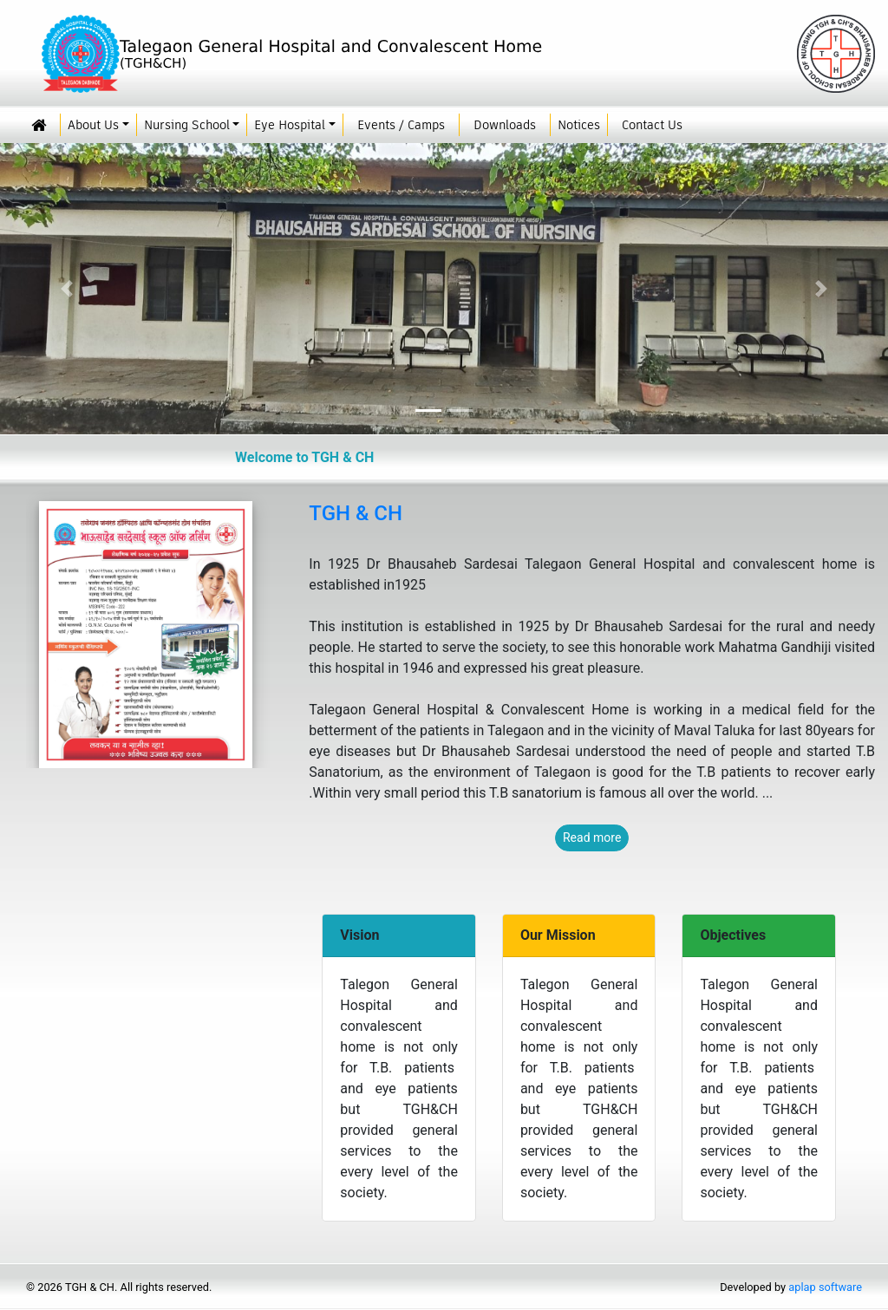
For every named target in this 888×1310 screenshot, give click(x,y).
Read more (592, 837)
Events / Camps (401, 125)
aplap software (825, 1287)
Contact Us (652, 125)
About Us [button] (93, 125)
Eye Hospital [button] (289, 125)
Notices (579, 125)
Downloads (504, 125)
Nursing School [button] (187, 125)
